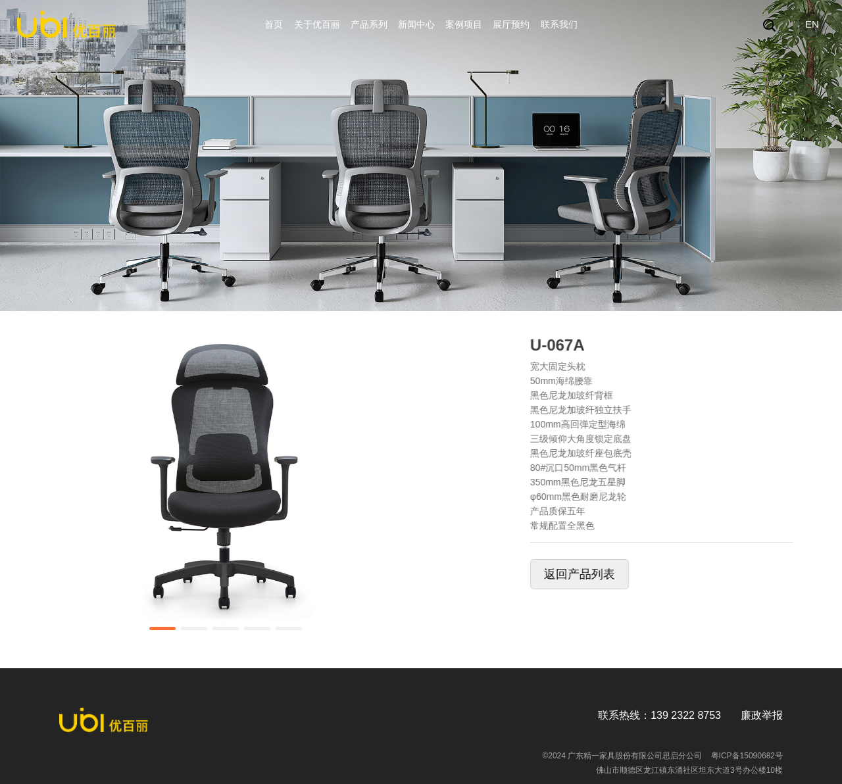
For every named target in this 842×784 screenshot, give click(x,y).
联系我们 (559, 24)
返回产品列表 (602, 574)
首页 (273, 24)
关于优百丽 (317, 24)
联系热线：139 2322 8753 (659, 715)
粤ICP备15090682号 (747, 755)
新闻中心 (416, 24)
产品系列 (369, 24)
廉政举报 (762, 715)
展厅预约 (511, 24)
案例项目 (463, 24)
